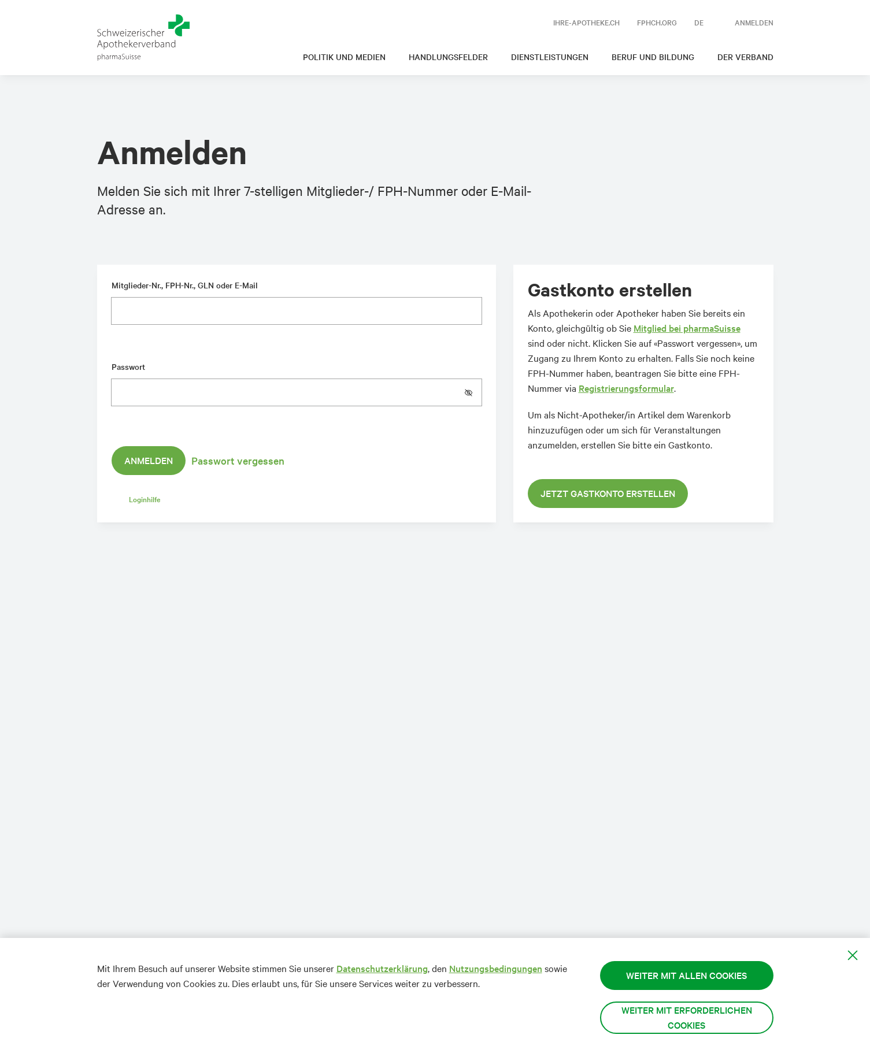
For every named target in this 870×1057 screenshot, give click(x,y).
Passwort (128, 366)
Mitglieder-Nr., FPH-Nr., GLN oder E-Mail (185, 285)
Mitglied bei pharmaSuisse (687, 328)
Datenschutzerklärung (382, 968)
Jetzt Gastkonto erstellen (607, 493)
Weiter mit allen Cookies (686, 975)
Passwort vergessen (237, 461)
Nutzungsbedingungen (495, 968)
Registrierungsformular (626, 388)
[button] (473, 392)
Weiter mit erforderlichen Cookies (686, 1017)
